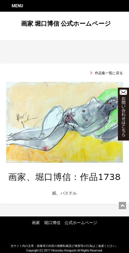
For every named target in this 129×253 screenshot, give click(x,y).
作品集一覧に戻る (109, 73)
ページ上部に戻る (122, 205)
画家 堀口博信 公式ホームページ (66, 23)
